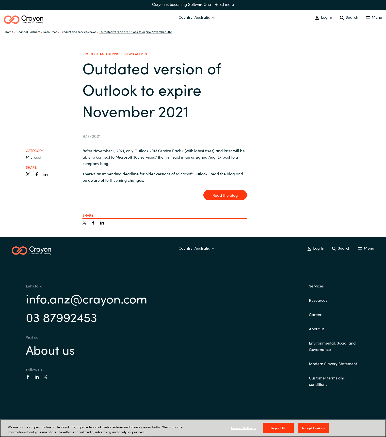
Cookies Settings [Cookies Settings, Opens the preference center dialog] (243, 427)
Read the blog (225, 195)
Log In (323, 17)
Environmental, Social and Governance (332, 346)
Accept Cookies (313, 427)
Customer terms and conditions (327, 381)
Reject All (278, 427)
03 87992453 (61, 316)
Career (315, 314)
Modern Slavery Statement (333, 363)
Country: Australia (196, 17)
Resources (318, 300)
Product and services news (78, 32)
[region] (193, 428)
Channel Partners (28, 32)
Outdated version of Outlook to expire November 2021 (135, 32)
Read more (224, 4)
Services (316, 285)
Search (349, 17)
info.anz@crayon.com (86, 298)
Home (9, 32)
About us (50, 349)
